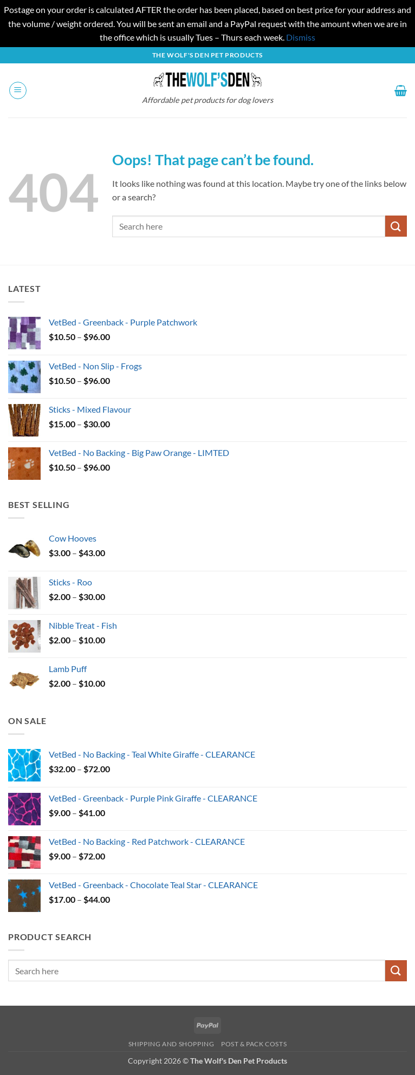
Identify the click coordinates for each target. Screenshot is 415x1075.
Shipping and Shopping (171, 1044)
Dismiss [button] (300, 37)
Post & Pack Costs (254, 1044)
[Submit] (396, 226)
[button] (18, 90)
